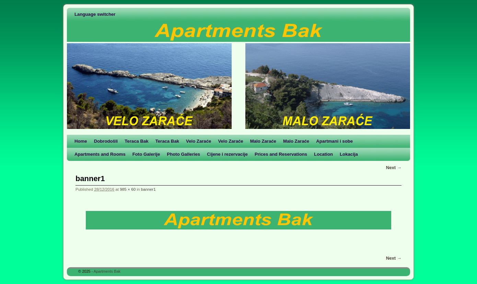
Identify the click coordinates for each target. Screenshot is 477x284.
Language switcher (94, 14)
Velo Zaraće (198, 141)
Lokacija (349, 154)
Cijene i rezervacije (227, 154)
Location (323, 154)
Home (80, 141)
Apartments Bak (107, 271)
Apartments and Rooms (100, 154)
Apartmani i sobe (334, 141)
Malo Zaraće (263, 141)
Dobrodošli (106, 141)
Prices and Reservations (281, 154)
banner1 (148, 189)
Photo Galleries (183, 154)
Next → (394, 167)
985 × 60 (128, 189)
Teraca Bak (136, 141)
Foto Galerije (146, 154)
